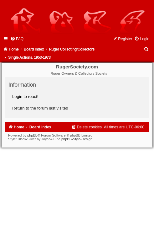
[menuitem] (16, 39)
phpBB (32, 135)
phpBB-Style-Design (76, 139)
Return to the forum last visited (40, 108)
